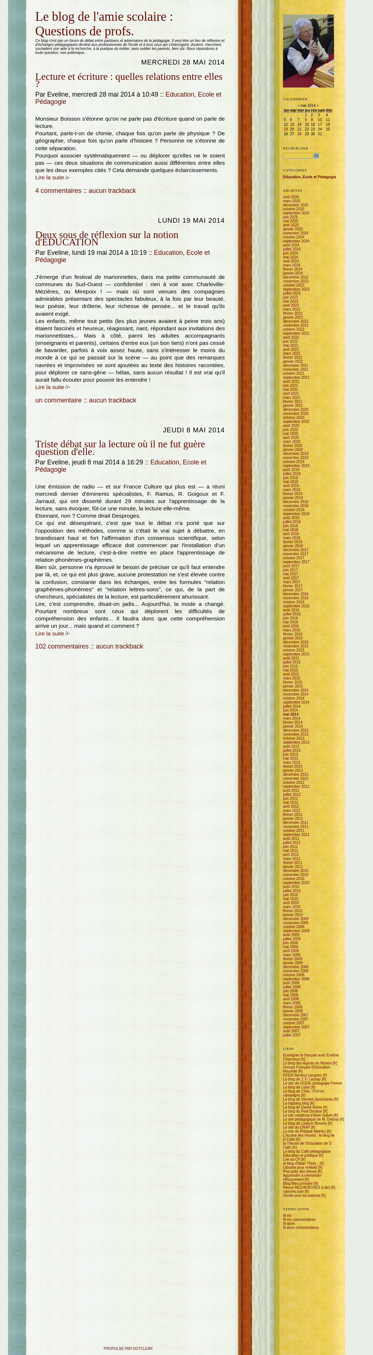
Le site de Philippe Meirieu (304, 1131)
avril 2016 (291, 626)
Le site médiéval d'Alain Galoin (308, 1115)
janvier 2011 (293, 867)
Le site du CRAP (296, 1127)
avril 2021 (291, 394)
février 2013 (292, 766)
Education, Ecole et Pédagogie (309, 177)
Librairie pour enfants (300, 1167)
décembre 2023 (296, 277)
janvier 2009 (293, 963)
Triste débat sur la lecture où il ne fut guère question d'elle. (120, 448)
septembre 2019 (296, 466)
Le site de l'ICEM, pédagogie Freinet (312, 1083)
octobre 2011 (293, 831)
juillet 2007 (292, 1035)
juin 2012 (290, 799)
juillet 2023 (292, 293)
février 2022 (292, 357)
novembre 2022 (296, 325)
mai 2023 (290, 301)
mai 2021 (290, 390)
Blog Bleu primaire (298, 1183)
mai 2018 (290, 530)
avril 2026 (291, 197)
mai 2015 (290, 670)
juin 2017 (290, 570)
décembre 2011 (296, 823)
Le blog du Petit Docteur (302, 1111)
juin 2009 (290, 943)
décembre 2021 (296, 365)
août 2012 (291, 791)
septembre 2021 (296, 377)
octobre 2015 (293, 650)
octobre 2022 (293, 329)
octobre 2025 (293, 209)
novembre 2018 (296, 506)
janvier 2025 (293, 229)
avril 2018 (291, 534)
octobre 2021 (293, 373)
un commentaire (58, 400)
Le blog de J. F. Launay (302, 1079)
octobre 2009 (293, 927)
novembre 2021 (296, 369)
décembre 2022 (296, 321)
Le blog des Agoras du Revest (307, 1063)
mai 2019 (290, 482)
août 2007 (291, 1031)
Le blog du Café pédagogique (307, 1151)
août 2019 (291, 470)
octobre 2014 (293, 698)
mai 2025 (290, 221)
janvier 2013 (293, 770)
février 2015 (292, 682)
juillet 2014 (292, 706)
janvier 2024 (293, 273)
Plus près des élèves (300, 1171)
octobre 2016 (293, 602)
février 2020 (292, 446)
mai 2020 (290, 434)
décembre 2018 (296, 502)
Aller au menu (52, 8)
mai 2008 (290, 995)
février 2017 (292, 586)
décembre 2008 (296, 967)
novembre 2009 (296, 923)
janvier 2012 (293, 819)
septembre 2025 (296, 213)
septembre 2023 (296, 289)
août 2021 (291, 381)
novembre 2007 (296, 1019)
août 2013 (291, 746)
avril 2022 (291, 349)
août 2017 (291, 566)
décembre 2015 (296, 642)
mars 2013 (291, 762)
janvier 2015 (293, 686)
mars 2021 (291, 398)
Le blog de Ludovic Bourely (305, 1123)
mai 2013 (290, 758)
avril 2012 (291, 807)
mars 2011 (291, 859)
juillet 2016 (292, 614)
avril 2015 (291, 674)
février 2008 (292, 1007)
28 (300, 134)
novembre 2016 (296, 598)
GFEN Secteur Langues (302, 1075)
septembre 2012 (296, 786)
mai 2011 (290, 851)
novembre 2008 (296, 971)
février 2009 (292, 959)
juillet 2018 (292, 522)
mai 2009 (290, 947)
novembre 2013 (296, 734)
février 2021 (292, 402)
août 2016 (291, 610)
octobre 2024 (293, 237)
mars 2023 (291, 309)
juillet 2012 (292, 795)
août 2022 (291, 337)
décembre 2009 (296, 919)
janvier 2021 (293, 406)
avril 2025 (291, 225)
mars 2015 (291, 678)
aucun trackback (112, 190)
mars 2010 (291, 907)
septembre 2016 (296, 606)
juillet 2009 (292, 939)
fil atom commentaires (301, 1228)
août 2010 (291, 887)
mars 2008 (291, 1003)
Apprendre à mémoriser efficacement (302, 1177)
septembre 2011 (296, 835)
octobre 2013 (293, 738)
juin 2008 (290, 991)
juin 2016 (290, 618)
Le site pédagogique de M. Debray (311, 1119)
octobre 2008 (293, 975)
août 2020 (291, 426)
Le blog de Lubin (296, 1087)
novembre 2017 (296, 554)
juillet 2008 (292, 987)
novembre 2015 (296, 646)
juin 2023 (290, 297)
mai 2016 (290, 622)
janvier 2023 (293, 317)
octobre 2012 (293, 782)
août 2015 (291, 658)
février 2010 (292, 911)
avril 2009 (291, 951)
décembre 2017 (296, 550)
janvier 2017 (293, 590)
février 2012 (292, 815)
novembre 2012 (296, 778)
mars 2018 (291, 538)
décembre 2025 (296, 205)
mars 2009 (291, 955)
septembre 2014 (296, 702)
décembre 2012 (296, 774)
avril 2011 (291, 855)
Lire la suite (49, 177)
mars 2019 (291, 490)
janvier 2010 (293, 915)
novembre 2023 (296, 281)
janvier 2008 (293, 1011)
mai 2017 (290, 574)
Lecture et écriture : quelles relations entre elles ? (129, 80)
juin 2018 (290, 526)
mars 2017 (291, 582)
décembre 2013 (296, 730)
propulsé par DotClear (128, 1349)
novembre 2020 (296, 414)
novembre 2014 (296, 694)
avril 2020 (291, 438)
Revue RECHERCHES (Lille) (306, 1187)
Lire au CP (291, 1159)
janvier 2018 (293, 546)
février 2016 (292, 634)
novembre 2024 (296, 233)
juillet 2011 (292, 843)
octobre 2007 (293, 1023)
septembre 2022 (296, 333)
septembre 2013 (296, 742)
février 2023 (292, 313)
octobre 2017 (293, 558)
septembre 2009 (296, 931)
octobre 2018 (293, 510)
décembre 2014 (296, 690)
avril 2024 (291, 261)
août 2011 (291, 839)
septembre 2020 (296, 422)
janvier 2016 (293, 638)
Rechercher (296, 148)
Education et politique (300, 1155)
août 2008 (291, 983)
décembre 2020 (296, 410)
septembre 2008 (296, 979)
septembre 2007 (296, 1027)
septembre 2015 (296, 654)
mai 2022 (290, 345)
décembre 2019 (296, 454)
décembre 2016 (296, 594)
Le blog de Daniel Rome (302, 1107)
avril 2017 (291, 578)
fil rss (287, 1216)
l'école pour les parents (302, 1196)
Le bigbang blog (296, 1103)
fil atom (289, 1224)
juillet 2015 (292, 662)
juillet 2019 (292, 474)
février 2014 (292, 722)
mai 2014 (290, 714)
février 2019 (292, 494)
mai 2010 (290, 899)
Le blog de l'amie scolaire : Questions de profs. (104, 23)
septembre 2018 (296, 514)
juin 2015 (290, 666)
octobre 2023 (293, 285)
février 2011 (292, 863)
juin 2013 (290, 754)
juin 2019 (290, 478)
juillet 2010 (292, 891)
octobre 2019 (293, 462)
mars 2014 (291, 718)
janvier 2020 (293, 450)
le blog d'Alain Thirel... (301, 1163)
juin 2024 (290, 253)
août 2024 (291, 245)
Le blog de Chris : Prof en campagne (303, 1093)
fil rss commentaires (299, 1220)
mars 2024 (291, 265)
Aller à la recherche (70, 8)
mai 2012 (290, 803)
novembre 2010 (296, 875)
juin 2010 (290, 895)
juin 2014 (290, 710)
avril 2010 (291, 903)
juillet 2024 (292, 249)
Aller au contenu (36, 8)
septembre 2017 (296, 562)
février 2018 (292, 542)
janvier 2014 (293, 726)
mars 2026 (291, 201)
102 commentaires (62, 646)
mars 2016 (291, 630)
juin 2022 (290, 341)
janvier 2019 (293, 498)
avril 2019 (291, 486)
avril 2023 (291, 305)
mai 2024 (290, 257)
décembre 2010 (296, 871)
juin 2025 (290, 217)
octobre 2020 (293, 418)
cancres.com (293, 1191)
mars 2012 (291, 811)
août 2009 (291, 935)
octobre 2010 (293, 879)
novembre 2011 (296, 827)
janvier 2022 (293, 361)
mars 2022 (291, 353)
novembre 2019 (296, 458)
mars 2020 (291, 442)
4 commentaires (58, 190)
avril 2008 (291, 999)
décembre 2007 (296, 1015)
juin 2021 (290, 385)
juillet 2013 (292, 750)
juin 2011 (290, 847)
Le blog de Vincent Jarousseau (308, 1099)
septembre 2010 (296, 883)
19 (286, 129)
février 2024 (292, 269)
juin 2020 (290, 430)
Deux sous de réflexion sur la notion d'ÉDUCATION (106, 238)
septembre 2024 (296, 241)
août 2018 (291, 518)
